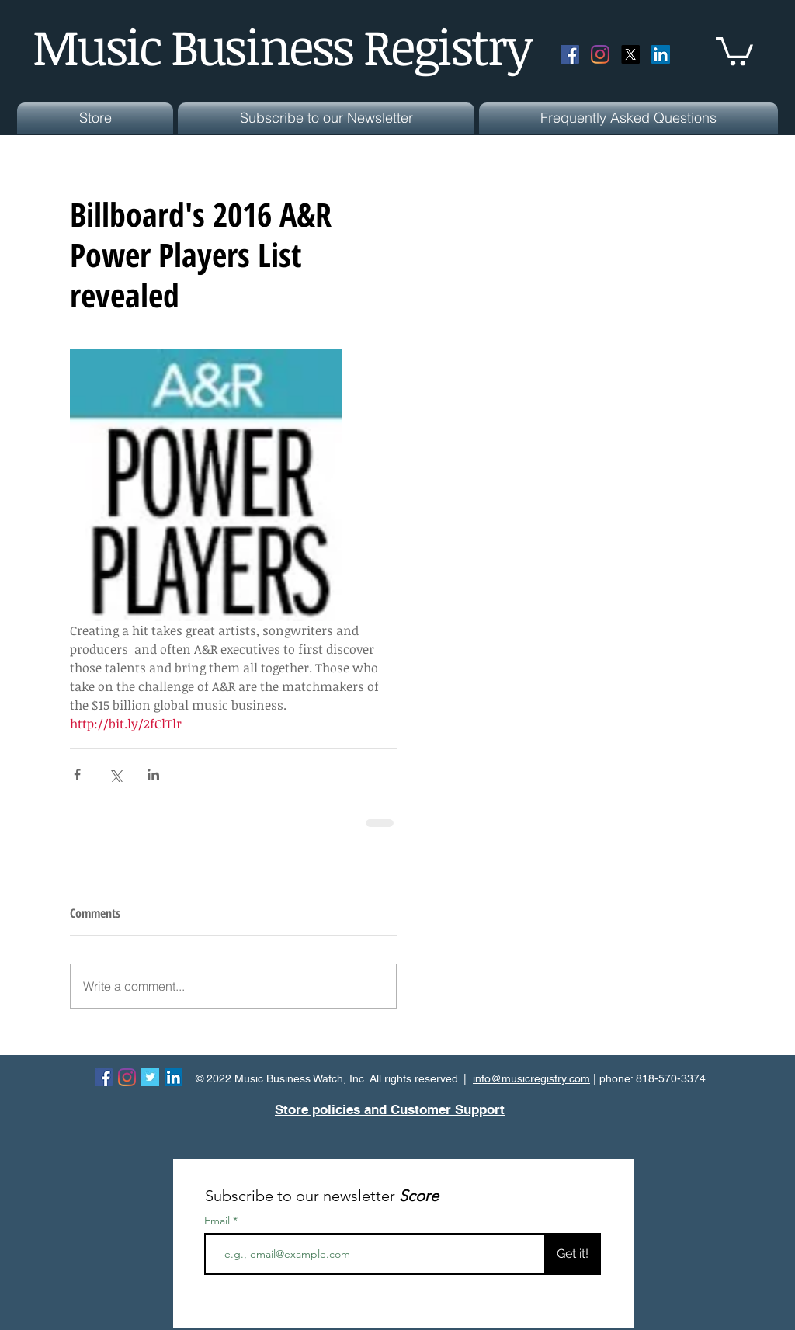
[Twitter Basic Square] (150, 1077)
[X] (630, 54)
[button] (734, 49)
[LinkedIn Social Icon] (660, 54)
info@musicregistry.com (531, 1078)
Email (218, 1220)
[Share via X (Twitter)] (115, 774)
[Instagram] (600, 54)
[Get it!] (572, 1254)
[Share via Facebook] (77, 774)
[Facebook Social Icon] (570, 54)
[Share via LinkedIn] (153, 774)
